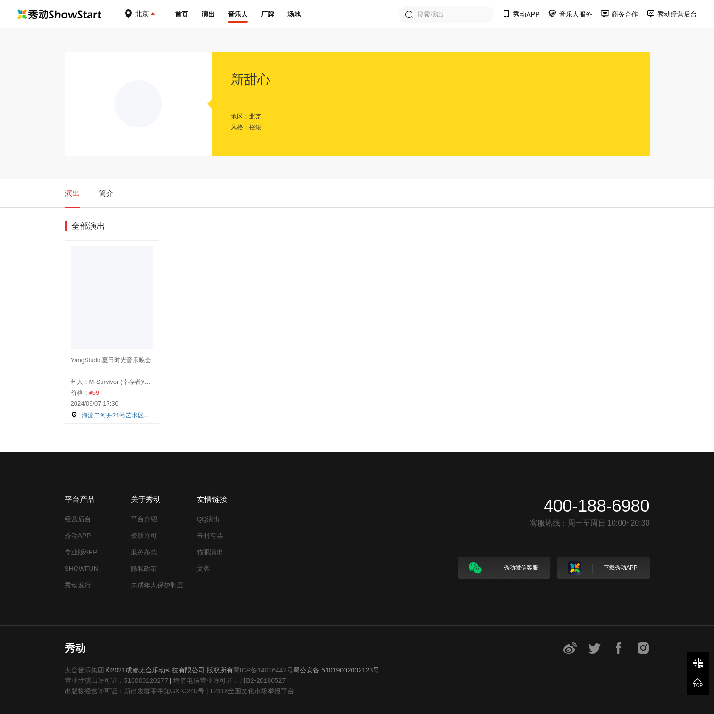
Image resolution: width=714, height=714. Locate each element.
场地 (294, 14)
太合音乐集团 (84, 670)
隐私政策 (144, 568)
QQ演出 (208, 519)
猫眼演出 (210, 552)
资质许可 (144, 535)
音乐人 (238, 14)
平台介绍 (144, 519)
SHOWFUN (82, 568)
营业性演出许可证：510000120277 (116, 680)
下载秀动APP (603, 568)
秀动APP (78, 535)
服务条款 (144, 552)
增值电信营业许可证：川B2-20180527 (229, 680)
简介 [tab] (106, 193)
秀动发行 (78, 585)
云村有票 (210, 535)
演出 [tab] (72, 193)
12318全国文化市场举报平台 (252, 691)
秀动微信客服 (503, 568)
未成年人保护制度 (157, 585)
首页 (181, 14)
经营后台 (78, 519)
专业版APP (81, 552)
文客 (203, 568)
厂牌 (267, 14)
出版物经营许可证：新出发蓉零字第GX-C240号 (134, 691)
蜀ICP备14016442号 (263, 670)
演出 (208, 14)
